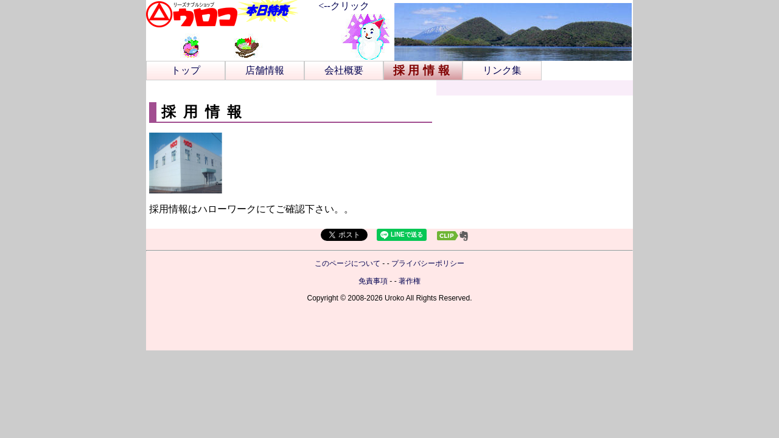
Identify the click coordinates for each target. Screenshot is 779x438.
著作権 (410, 281)
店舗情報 (264, 70)
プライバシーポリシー (427, 263)
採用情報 (423, 70)
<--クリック (343, 6)
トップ (185, 70)
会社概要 (343, 70)
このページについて (347, 263)
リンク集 (502, 70)
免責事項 (373, 281)
